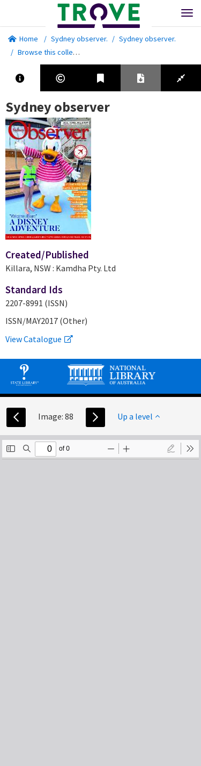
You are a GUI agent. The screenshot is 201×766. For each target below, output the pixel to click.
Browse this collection (57, 52)
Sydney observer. (79, 39)
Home (23, 39)
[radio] (170, 448)
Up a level (138, 416)
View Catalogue (39, 339)
